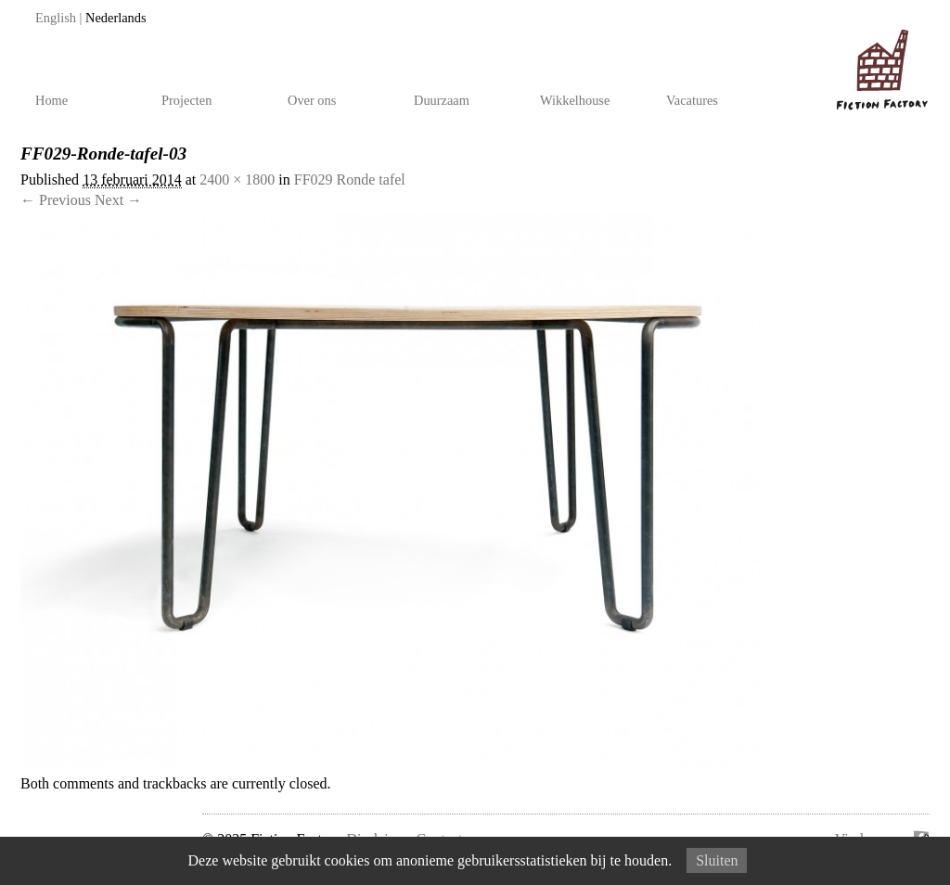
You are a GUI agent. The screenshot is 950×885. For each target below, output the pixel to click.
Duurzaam (441, 100)
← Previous (55, 200)
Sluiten (717, 860)
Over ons (312, 100)
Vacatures (692, 100)
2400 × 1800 (237, 179)
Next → (118, 200)
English (55, 17)
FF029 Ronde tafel (349, 179)
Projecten (186, 100)
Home (51, 100)
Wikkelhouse (575, 100)
